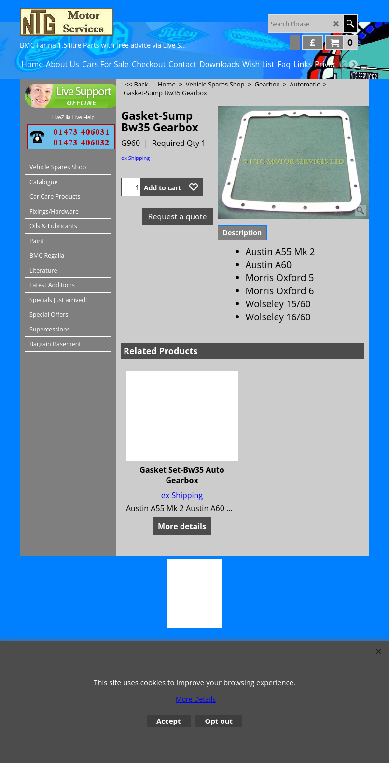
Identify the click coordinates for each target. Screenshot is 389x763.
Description (242, 232)
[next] (353, 64)
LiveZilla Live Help (72, 117)
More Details (196, 699)
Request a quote (177, 216)
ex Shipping (135, 157)
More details (182, 526)
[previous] (343, 64)
